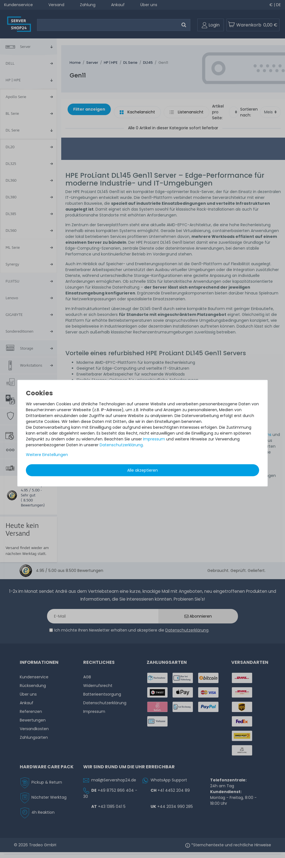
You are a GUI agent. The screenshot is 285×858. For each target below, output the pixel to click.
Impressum (154, 439)
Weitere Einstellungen (47, 454)
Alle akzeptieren (142, 470)
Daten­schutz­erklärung (121, 445)
